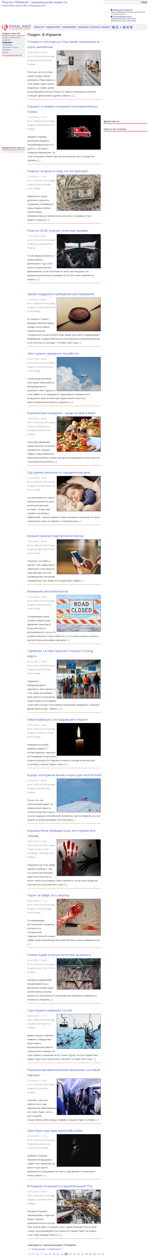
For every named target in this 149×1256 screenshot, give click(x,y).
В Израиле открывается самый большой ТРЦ (59, 1186)
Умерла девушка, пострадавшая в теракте (57, 719)
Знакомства (54, 27)
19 (49, 1254)
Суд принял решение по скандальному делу (58, 472)
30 (94, 1254)
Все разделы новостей (12, 55)
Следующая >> (55, 1248)
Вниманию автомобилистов (47, 591)
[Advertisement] (13, 102)
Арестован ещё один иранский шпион (55, 1131)
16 (37, 1254)
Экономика (7, 45)
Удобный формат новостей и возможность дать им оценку (123, 19)
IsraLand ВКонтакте (121, 16)
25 (74, 1254)
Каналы (106, 27)
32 (102, 1254)
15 (33, 1254)
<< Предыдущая (37, 1248)
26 (78, 1254)
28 (86, 1254)
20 (54, 1254)
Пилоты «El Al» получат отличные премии (57, 231)
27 (82, 1254)
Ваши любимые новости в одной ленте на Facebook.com (128, 13)
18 (45, 1254)
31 (98, 1254)
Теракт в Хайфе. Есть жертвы (48, 895)
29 (90, 1254)
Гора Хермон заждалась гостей (49, 1010)
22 (62, 1254)
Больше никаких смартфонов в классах (55, 536)
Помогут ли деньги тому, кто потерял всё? (57, 171)
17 (41, 1254)
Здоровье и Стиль (10, 47)
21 (58, 1254)
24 (70, 1254)
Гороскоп (95, 27)
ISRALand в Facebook (121, 10)
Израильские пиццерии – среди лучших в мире (61, 413)
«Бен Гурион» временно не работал (53, 353)
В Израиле (7, 42)
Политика (6, 50)
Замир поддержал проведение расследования (60, 294)
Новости (39, 27)
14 (29, 1254)
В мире (5, 52)
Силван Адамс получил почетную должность (59, 955)
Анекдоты (83, 27)
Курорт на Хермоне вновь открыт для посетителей (64, 775)
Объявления (69, 27)
